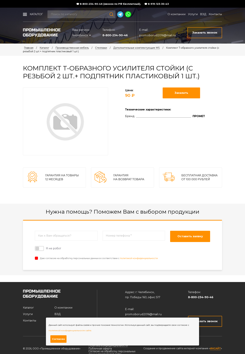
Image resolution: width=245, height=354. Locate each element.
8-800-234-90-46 (115, 35)
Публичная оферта (100, 348)
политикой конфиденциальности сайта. (70, 330)
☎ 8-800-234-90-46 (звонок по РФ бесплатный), (108, 4)
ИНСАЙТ (215, 348)
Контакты (215, 14)
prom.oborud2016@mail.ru (157, 35)
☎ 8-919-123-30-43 (156, 4)
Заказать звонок (205, 321)
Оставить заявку (190, 236)
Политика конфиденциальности (108, 345)
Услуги (193, 14)
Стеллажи (101, 47)
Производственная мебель (72, 47)
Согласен (58, 339)
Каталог (36, 14)
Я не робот (48, 248)
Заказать (181, 92)
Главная (28, 47)
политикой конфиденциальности (139, 258)
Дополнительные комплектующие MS (136, 47)
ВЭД (203, 14)
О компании (177, 14)
